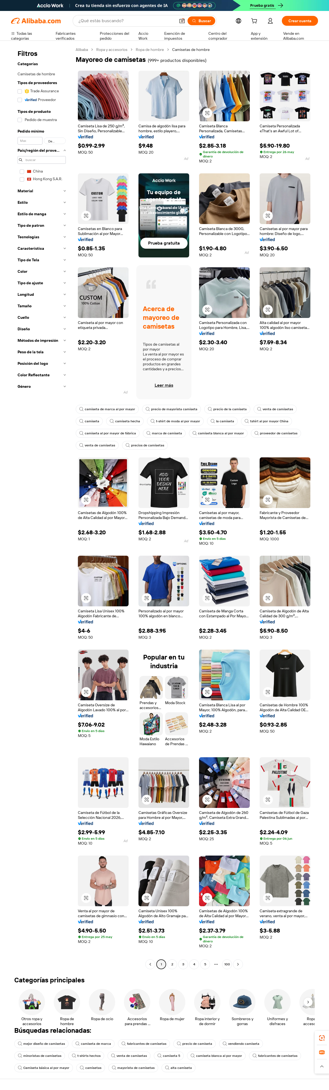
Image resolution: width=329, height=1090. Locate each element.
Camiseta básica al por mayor (43, 1068)
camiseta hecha (125, 421)
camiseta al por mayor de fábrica (107, 433)
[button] (182, 21)
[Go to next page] (238, 964)
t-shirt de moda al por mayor (175, 421)
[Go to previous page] (150, 964)
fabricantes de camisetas (143, 1044)
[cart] (255, 21)
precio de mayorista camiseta (171, 409)
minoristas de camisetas (39, 1056)
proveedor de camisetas (275, 433)
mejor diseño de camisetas (41, 1044)
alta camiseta (178, 1068)
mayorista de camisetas (133, 1068)
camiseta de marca (93, 1044)
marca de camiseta (164, 433)
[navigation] (41, 507)
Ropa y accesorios (111, 49)
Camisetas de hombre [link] (191, 49)
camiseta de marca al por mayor (107, 409)
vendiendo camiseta (241, 1044)
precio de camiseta (194, 1044)
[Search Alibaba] (126, 21)
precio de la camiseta (227, 409)
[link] (322, 1038)
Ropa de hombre (150, 49)
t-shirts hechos (86, 1056)
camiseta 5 (168, 1056)
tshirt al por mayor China (266, 421)
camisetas (90, 1068)
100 (227, 964)
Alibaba (82, 49)
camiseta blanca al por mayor (218, 433)
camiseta (89, 421)
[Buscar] (201, 20)
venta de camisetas (275, 409)
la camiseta (222, 421)
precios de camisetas (145, 445)
